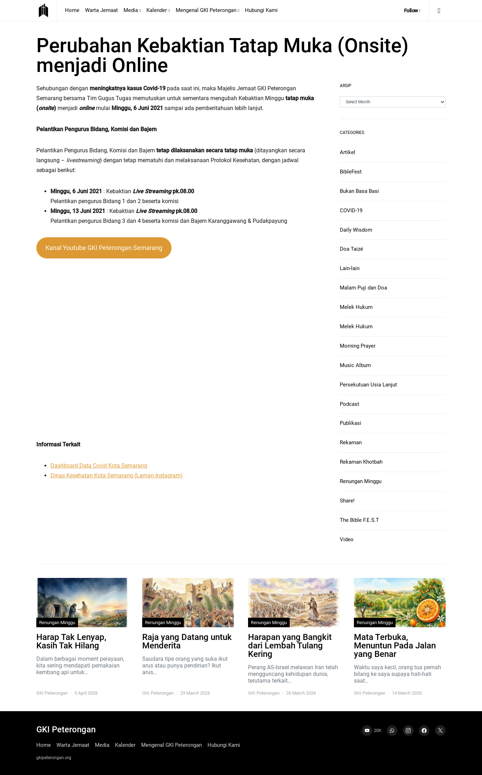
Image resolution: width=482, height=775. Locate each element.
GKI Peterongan (52, 693)
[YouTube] (371, 730)
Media (130, 10)
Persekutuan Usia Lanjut (368, 385)
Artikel (347, 152)
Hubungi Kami (261, 10)
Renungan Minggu (360, 481)
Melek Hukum (356, 307)
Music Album (355, 365)
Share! (347, 501)
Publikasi (350, 423)
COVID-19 (351, 210)
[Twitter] (440, 730)
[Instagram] (408, 730)
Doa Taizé (351, 249)
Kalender (156, 10)
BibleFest (351, 172)
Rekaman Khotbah (361, 462)
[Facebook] (424, 730)
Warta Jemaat (101, 10)
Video (347, 539)
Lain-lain (350, 268)
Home (72, 10)
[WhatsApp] (392, 730)
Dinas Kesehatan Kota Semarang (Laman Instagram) (116, 475)
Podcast (349, 404)
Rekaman (351, 442)
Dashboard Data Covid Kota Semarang (98, 465)
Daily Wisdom (356, 230)
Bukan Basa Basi (359, 191)
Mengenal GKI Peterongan (206, 10)
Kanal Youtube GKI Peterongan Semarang (104, 247)
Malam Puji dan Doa (363, 288)
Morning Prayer (357, 346)
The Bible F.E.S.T (359, 520)
